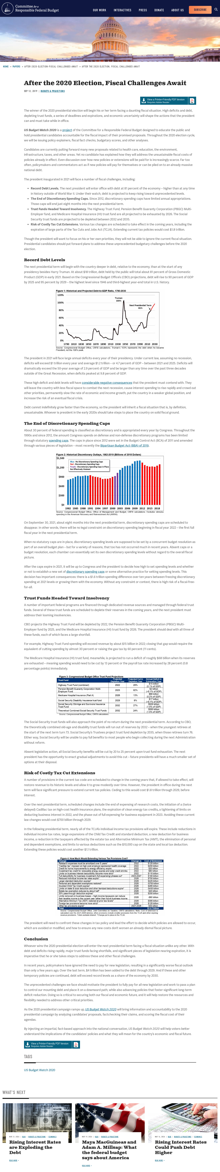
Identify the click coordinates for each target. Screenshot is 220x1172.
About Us (177, 10)
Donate (159, 10)
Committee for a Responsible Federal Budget (30, 8)
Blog (24, 1137)
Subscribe (200, 10)
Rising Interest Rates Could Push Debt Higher (181, 1147)
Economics (53, 1137)
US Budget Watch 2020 (39, 1070)
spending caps (58, 440)
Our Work (99, 10)
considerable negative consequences (107, 383)
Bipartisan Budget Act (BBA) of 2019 (124, 445)
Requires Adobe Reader (164, 101)
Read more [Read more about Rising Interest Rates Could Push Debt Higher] (159, 1160)
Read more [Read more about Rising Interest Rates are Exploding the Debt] (13, 1160)
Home (6, 66)
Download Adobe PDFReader (192, 101)
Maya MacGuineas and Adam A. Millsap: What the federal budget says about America (109, 1150)
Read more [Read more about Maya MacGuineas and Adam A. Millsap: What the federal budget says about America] (86, 1166)
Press (143, 10)
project (67, 130)
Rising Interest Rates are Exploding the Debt (35, 1147)
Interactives (122, 10)
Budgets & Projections (53, 91)
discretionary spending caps (85, 572)
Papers (16, 66)
